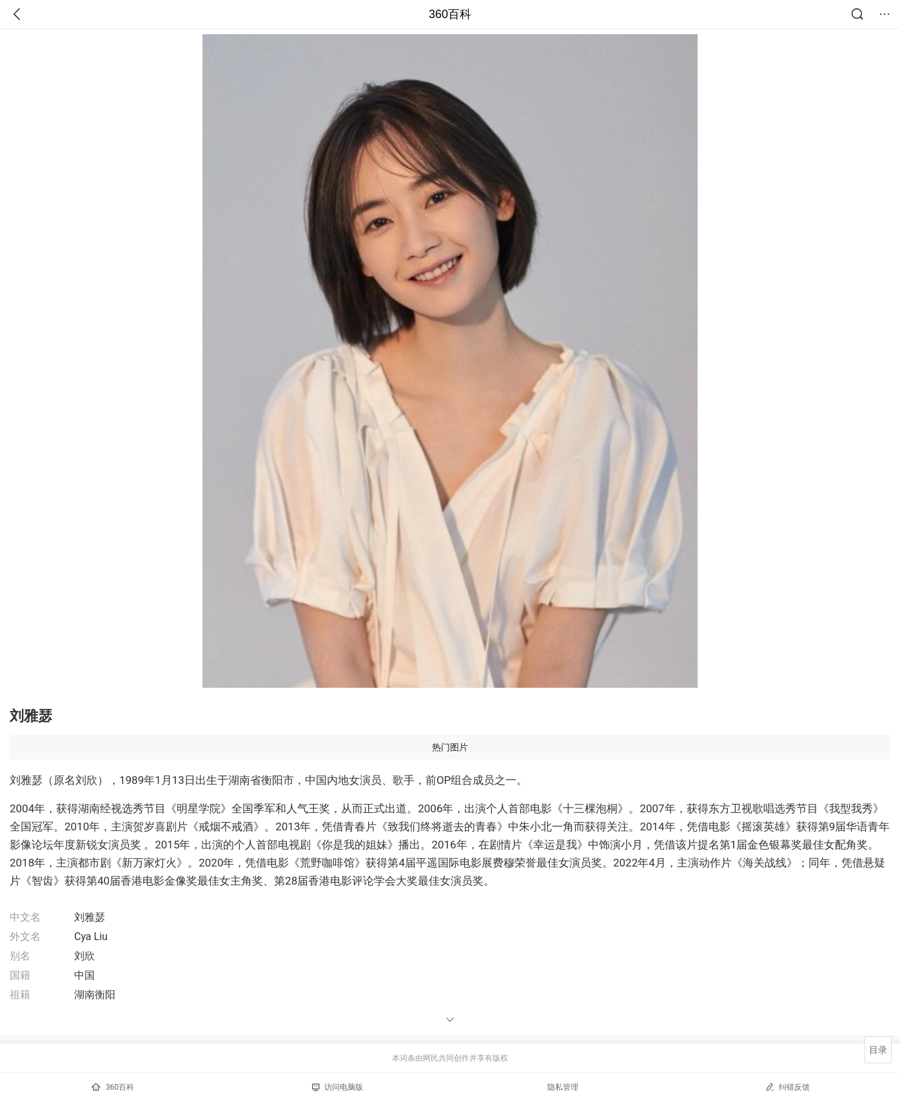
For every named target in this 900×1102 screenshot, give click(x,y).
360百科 (450, 14)
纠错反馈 (787, 1087)
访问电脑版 (337, 1087)
